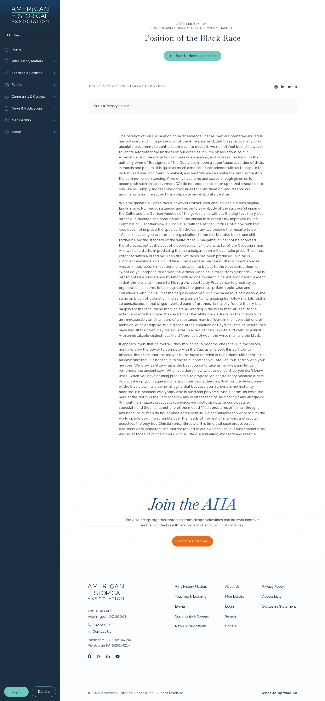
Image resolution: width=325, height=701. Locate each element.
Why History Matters (191, 587)
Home (92, 86)
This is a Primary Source (111, 106)
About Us (232, 587)
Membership (235, 596)
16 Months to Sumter (113, 86)
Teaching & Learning (190, 596)
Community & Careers (192, 616)
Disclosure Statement (279, 606)
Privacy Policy (273, 587)
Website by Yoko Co (279, 693)
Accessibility (271, 596)
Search (230, 616)
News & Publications (191, 626)
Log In (16, 692)
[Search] (30, 35)
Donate (44, 692)
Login (229, 606)
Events (180, 606)
